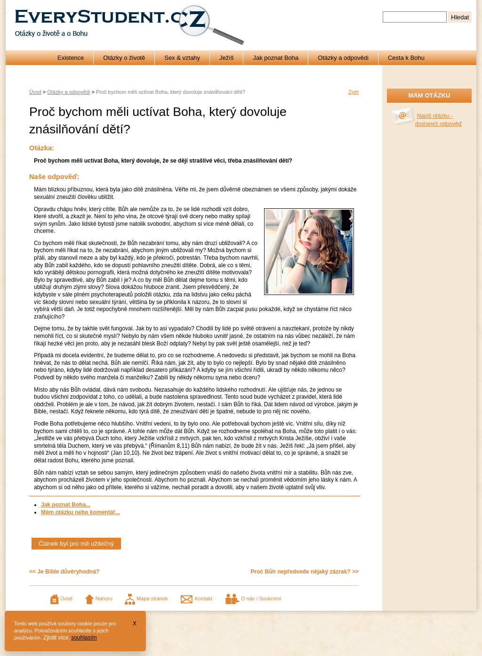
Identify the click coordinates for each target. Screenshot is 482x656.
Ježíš (226, 57)
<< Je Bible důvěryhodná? (64, 571)
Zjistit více (55, 637)
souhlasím (84, 637)
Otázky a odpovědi (343, 57)
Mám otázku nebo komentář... (80, 512)
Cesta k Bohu (406, 57)
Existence (70, 57)
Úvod (35, 92)
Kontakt (196, 598)
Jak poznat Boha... (65, 504)
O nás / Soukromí (253, 598)
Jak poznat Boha (275, 57)
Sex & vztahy (182, 57)
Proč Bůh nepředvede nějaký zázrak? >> (305, 571)
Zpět (353, 92)
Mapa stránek (146, 598)
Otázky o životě (124, 57)
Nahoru (98, 598)
